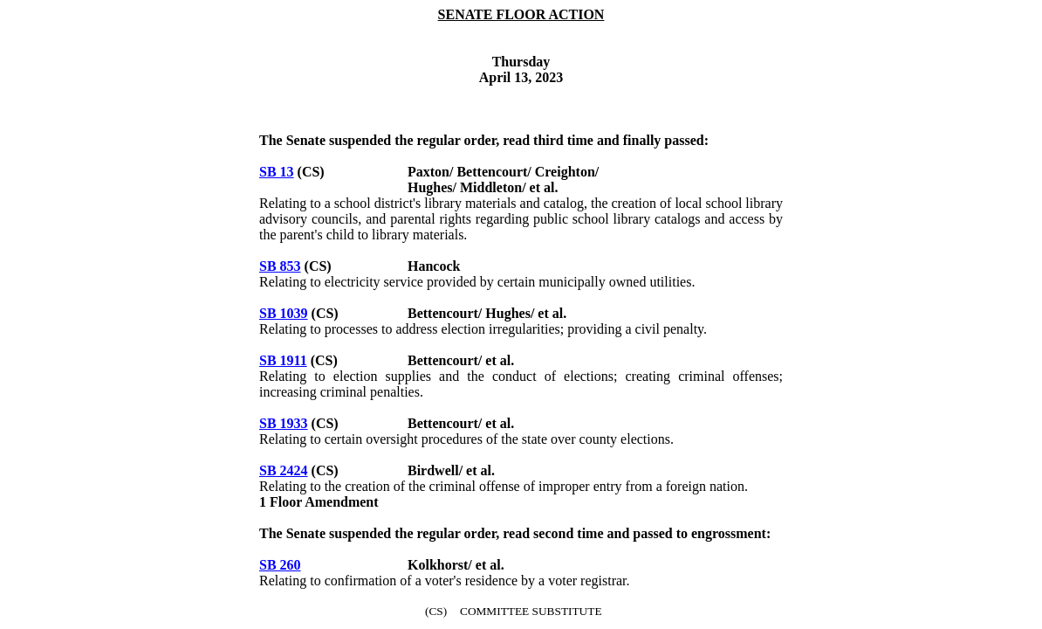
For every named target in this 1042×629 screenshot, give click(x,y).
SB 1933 (283, 423)
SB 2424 (283, 470)
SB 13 (276, 171)
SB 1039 (283, 313)
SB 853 (280, 266)
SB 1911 (283, 360)
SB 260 (280, 564)
